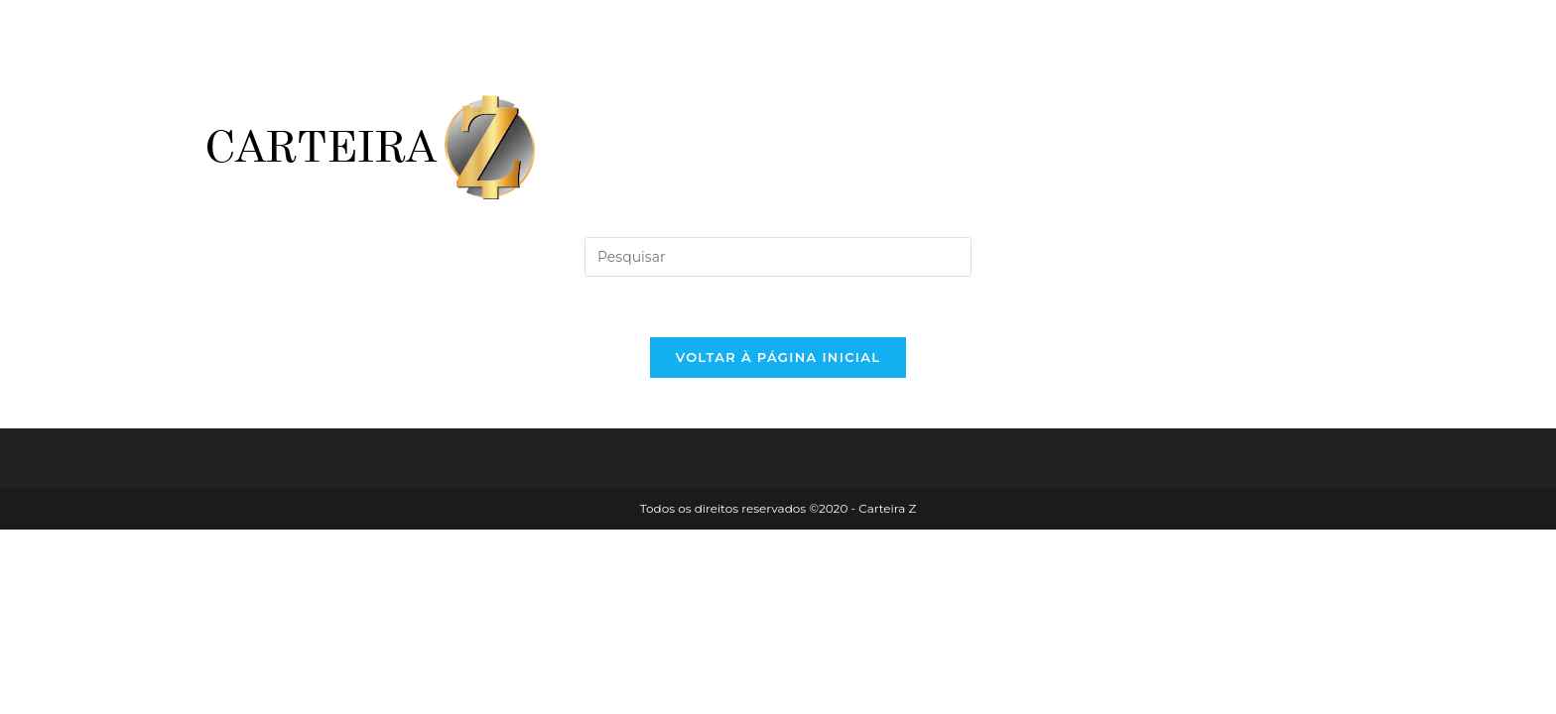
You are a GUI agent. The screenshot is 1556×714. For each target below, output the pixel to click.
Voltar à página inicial (778, 357)
